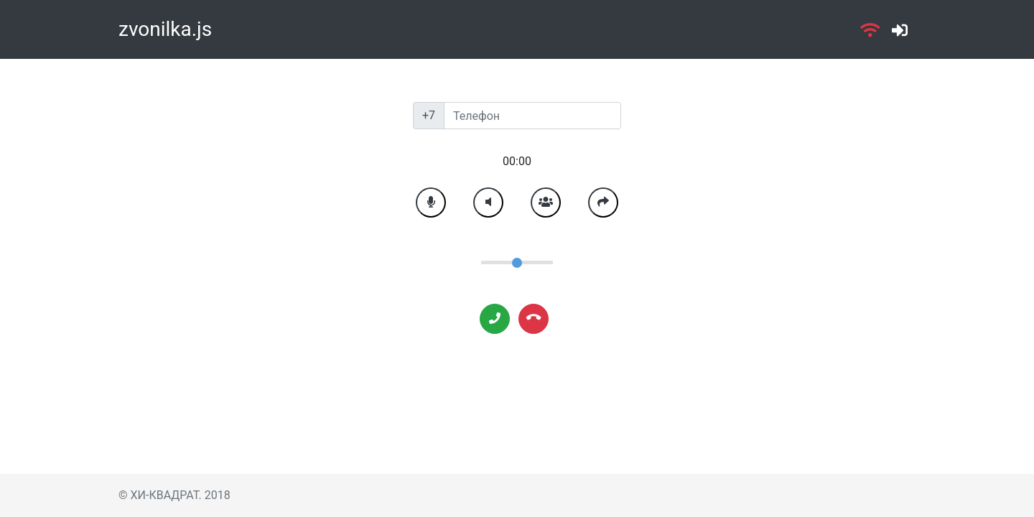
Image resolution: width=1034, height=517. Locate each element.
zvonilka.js (165, 29)
